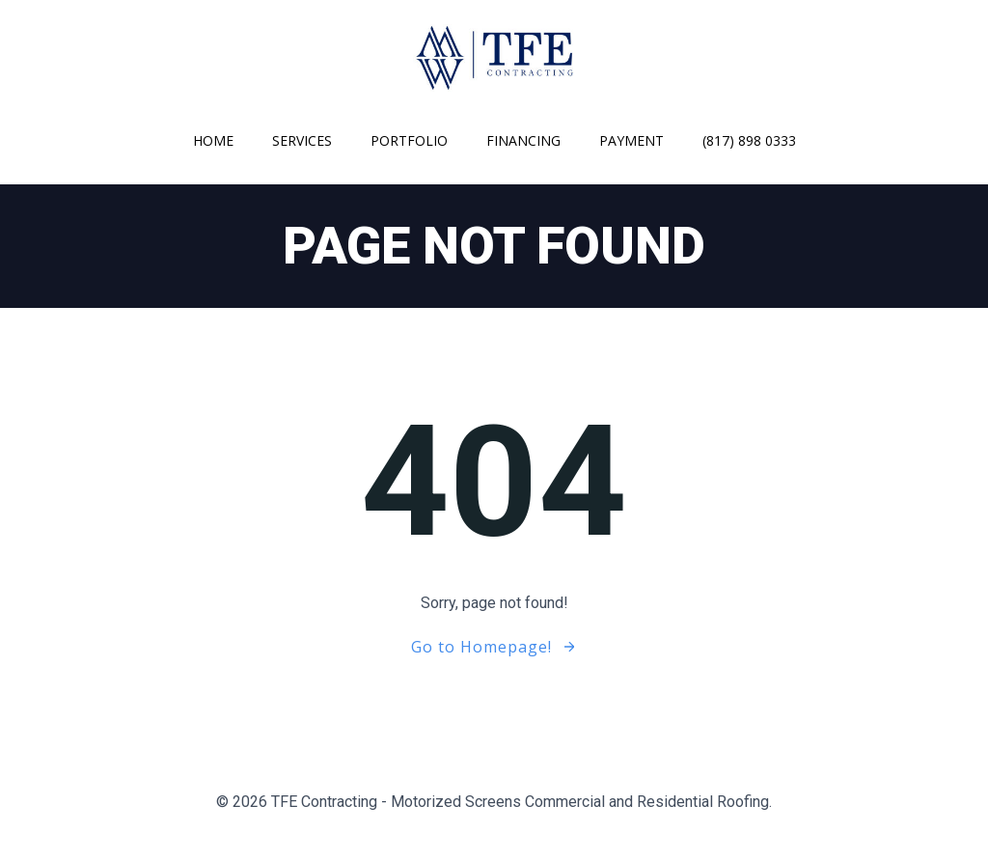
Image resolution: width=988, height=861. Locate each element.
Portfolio (409, 140)
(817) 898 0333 (749, 140)
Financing (523, 140)
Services (302, 140)
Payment (631, 140)
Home (213, 140)
